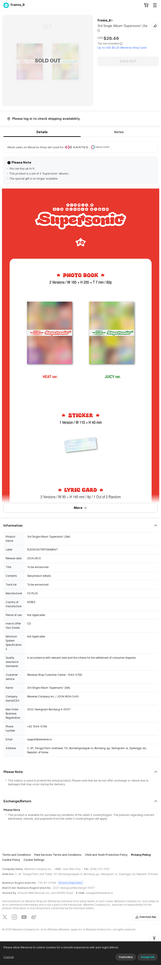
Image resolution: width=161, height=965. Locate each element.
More (80, 508)
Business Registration (70, 883)
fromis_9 (104, 20)
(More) (113, 947)
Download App (145, 917)
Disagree (8, 957)
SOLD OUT (128, 61)
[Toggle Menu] (155, 5)
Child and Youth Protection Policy (106, 854)
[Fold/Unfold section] (80, 525)
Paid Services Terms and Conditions (57, 854)
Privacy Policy (141, 854)
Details (42, 132)
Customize (126, 957)
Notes (119, 132)
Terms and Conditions (16, 854)
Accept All (147, 957)
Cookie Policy (11, 859)
